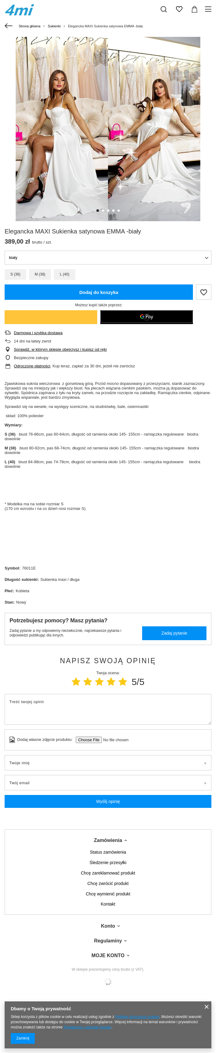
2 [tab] (103, 210)
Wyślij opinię (108, 801)
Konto (108, 926)
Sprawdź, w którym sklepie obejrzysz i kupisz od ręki (60, 349)
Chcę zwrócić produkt (108, 883)
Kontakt (108, 904)
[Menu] (209, 9)
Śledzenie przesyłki (108, 862)
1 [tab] (97, 210)
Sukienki (54, 26)
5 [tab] (118, 210)
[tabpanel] (108, 129)
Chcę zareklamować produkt (108, 873)
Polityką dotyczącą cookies (137, 1017)
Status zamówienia (108, 852)
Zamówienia (108, 840)
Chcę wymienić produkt (108, 893)
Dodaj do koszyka (98, 292)
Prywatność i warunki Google (87, 1027)
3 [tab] (108, 210)
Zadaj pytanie (174, 633)
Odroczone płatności (32, 366)
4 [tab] (113, 210)
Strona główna (29, 26)
